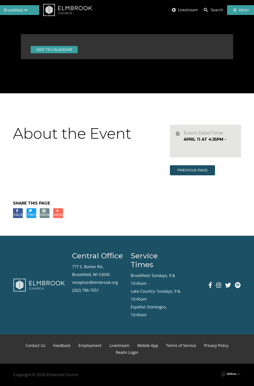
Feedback (62, 345)
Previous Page (192, 170)
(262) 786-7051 (85, 290)
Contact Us (35, 345)
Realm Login (127, 352)
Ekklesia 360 (231, 374)
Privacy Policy (216, 345)
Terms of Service (181, 345)
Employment (90, 345)
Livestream (185, 10)
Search (213, 10)
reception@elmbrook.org (95, 282)
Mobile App (147, 345)
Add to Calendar (54, 49)
